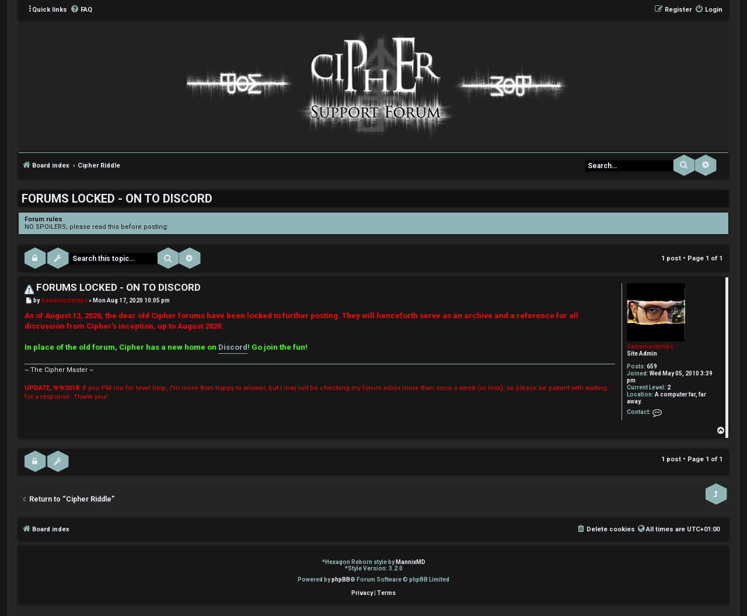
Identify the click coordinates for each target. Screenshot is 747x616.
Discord (232, 347)
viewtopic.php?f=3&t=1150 (210, 227)
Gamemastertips (650, 346)
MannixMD (410, 562)
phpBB (340, 579)
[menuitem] (81, 10)
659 (652, 366)
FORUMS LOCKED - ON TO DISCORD (117, 199)
